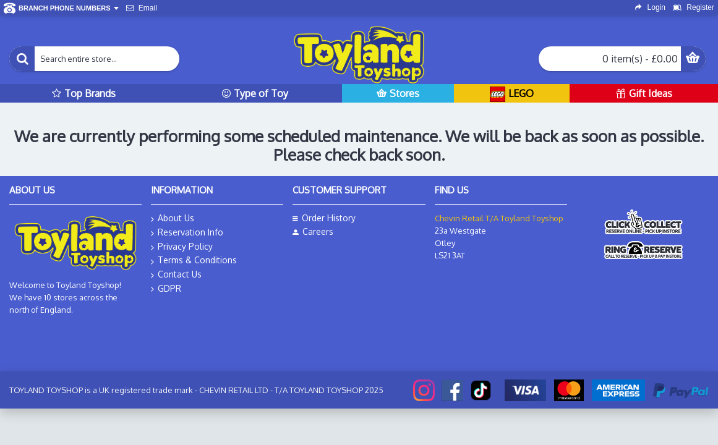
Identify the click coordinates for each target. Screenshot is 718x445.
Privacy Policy (182, 247)
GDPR (166, 288)
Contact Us (176, 275)
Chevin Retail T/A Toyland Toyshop (499, 218)
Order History (324, 218)
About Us (172, 218)
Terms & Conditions (194, 260)
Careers (313, 231)
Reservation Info (187, 233)
